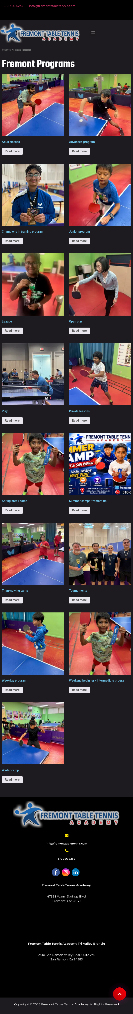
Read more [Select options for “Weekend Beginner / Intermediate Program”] (79, 690)
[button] (93, 33)
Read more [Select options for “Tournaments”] (79, 600)
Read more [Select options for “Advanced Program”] (79, 151)
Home (6, 50)
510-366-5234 (13, 6)
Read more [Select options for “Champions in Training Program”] (12, 241)
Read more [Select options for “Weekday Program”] (12, 690)
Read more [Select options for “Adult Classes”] (12, 151)
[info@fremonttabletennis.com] (66, 835)
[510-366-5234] (66, 850)
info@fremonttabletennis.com (52, 6)
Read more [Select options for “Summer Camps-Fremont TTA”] (79, 510)
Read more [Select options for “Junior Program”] (79, 241)
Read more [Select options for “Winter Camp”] (12, 779)
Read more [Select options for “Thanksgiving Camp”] (12, 600)
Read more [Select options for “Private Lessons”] (79, 420)
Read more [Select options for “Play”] (12, 420)
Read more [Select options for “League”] (12, 330)
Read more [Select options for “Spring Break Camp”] (12, 510)
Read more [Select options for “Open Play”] (79, 330)
